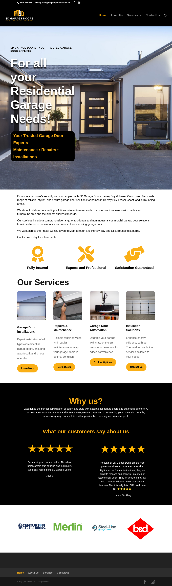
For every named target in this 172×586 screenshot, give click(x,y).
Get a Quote (64, 367)
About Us (117, 16)
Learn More (27, 368)
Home (102, 16)
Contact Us (153, 16)
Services (132, 16)
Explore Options (103, 362)
